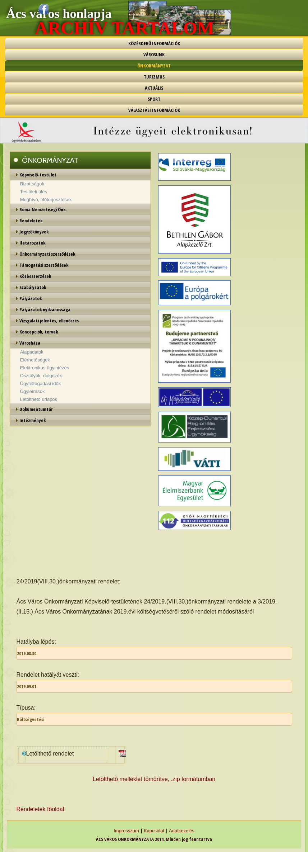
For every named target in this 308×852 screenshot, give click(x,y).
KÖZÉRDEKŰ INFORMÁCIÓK (154, 43)
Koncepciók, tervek (38, 331)
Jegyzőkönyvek (34, 231)
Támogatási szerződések (43, 265)
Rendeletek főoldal (40, 809)
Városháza (29, 343)
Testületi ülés (33, 191)
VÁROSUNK (154, 54)
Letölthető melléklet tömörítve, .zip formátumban (154, 779)
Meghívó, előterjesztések (46, 199)
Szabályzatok (32, 287)
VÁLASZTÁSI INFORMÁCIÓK (154, 110)
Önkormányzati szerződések (47, 254)
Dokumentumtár (36, 409)
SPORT (154, 99)
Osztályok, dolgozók (41, 375)
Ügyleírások (32, 391)
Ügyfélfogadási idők (40, 383)
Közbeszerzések (35, 276)
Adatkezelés (181, 830)
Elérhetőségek (35, 360)
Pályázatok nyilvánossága (44, 309)
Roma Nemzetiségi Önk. (42, 209)
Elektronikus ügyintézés (44, 367)
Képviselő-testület (37, 174)
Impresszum (126, 830)
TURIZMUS (154, 77)
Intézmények (32, 420)
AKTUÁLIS (154, 88)
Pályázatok (30, 298)
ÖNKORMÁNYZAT (154, 65)
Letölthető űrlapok (38, 399)
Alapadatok (31, 352)
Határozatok (32, 243)
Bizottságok (32, 183)
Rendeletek (30, 220)
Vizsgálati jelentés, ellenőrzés (49, 320)
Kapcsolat (154, 830)
